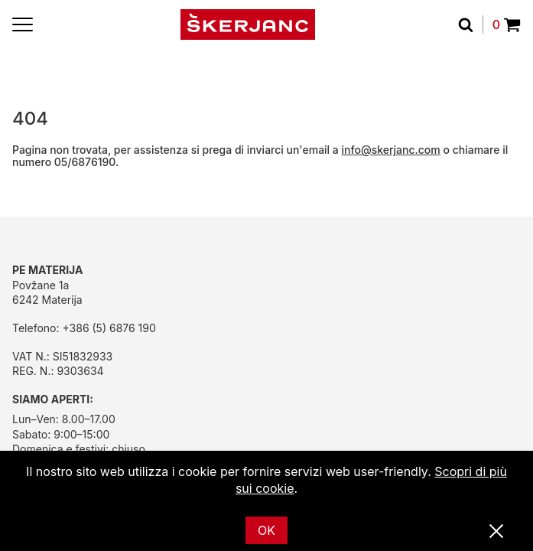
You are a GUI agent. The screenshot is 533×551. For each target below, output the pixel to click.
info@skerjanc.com (391, 149)
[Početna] (247, 24)
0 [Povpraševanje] (506, 24)
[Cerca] (470, 24)
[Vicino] (496, 532)
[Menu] (22, 24)
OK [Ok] (266, 530)
